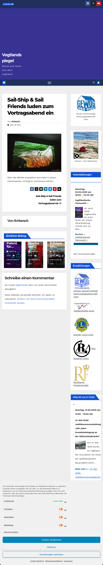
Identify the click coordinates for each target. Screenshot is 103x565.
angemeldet (22, 285)
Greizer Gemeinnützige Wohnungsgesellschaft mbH (85, 294)
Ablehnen (51, 547)
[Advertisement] (51, 31)
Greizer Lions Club (83, 334)
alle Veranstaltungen (84, 254)
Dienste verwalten (11, 532)
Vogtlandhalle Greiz (83, 311)
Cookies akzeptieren (52, 540)
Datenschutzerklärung (53, 561)
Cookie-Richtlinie (37, 561)
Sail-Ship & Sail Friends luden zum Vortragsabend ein (30, 106)
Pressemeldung (13, 260)
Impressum (68, 561)
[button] (94, 82)
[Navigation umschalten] (49, 83)
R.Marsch (16, 121)
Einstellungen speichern (51, 554)
